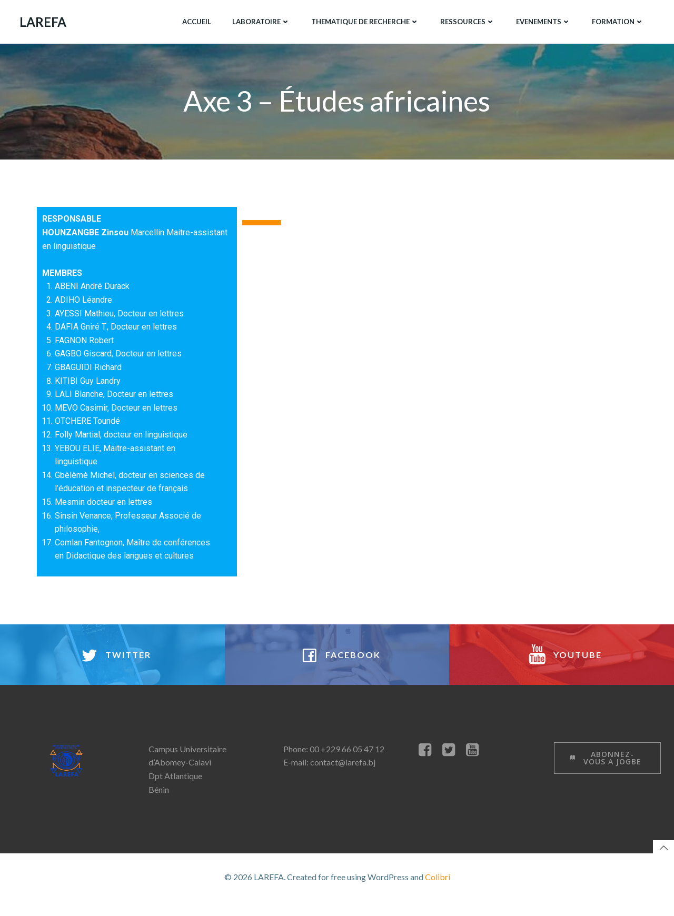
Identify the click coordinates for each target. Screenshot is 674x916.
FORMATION (617, 20)
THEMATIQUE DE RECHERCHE (364, 20)
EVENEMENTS (542, 20)
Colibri (437, 893)
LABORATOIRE (260, 20)
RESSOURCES (466, 20)
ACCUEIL (195, 20)
